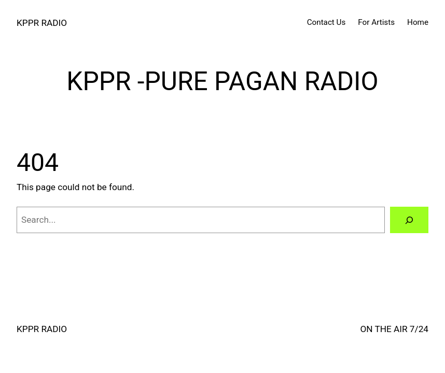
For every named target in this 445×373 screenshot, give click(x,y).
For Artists (376, 22)
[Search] (409, 220)
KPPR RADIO (42, 23)
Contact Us (326, 22)
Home (417, 22)
